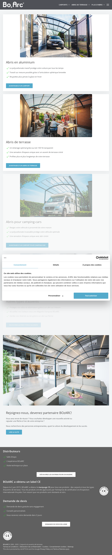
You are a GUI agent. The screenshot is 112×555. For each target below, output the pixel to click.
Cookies (45, 547)
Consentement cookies (58, 547)
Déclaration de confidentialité (30, 547)
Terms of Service (59, 549)
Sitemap (70, 547)
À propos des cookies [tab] (92, 265)
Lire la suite (14, 432)
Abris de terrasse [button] (81, 5)
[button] (108, 5)
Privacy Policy (45, 549)
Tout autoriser (91, 296)
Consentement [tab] (20, 265)
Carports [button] (64, 5)
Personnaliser (55, 296)
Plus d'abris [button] (98, 5)
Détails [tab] (56, 265)
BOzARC (6, 544)
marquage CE (44, 487)
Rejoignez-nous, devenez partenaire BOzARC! (39, 413)
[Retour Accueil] (13, 5)
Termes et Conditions (10, 547)
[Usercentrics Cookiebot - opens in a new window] (97, 258)
